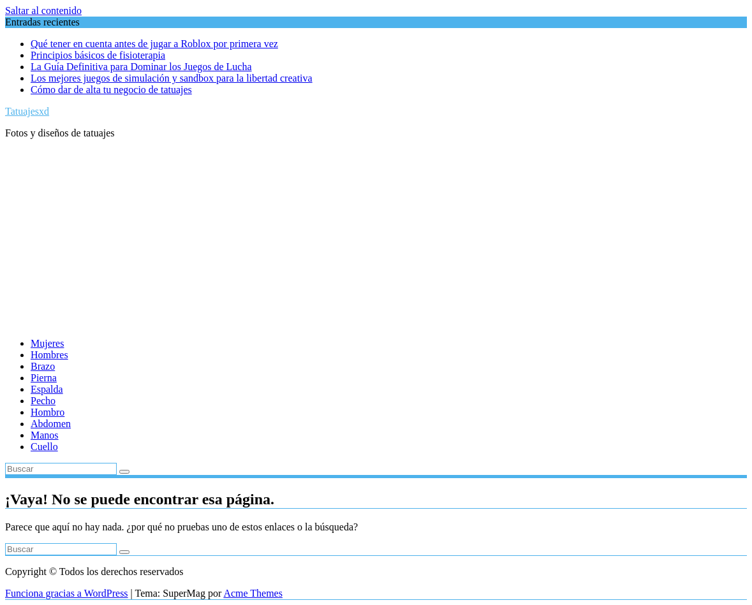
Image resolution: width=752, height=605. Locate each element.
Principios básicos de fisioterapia (98, 55)
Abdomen (51, 423)
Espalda (47, 389)
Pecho (43, 400)
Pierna (44, 377)
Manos (45, 435)
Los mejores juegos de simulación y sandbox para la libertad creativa (172, 78)
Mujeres (47, 343)
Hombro (47, 412)
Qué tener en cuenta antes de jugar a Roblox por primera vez (154, 43)
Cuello (44, 446)
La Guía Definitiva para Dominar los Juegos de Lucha (141, 66)
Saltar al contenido (43, 10)
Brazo (43, 366)
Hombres (49, 354)
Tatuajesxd (27, 111)
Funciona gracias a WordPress (66, 593)
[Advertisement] (376, 238)
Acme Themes (253, 593)
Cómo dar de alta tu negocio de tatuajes (111, 89)
